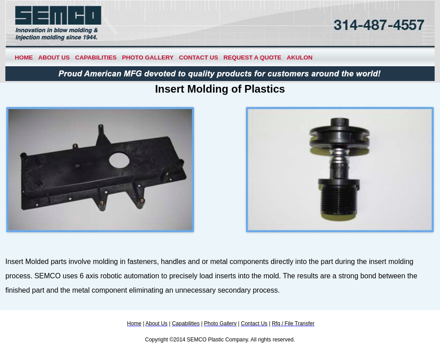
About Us (54, 57)
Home (24, 57)
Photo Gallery (148, 57)
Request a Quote (253, 57)
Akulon (300, 57)
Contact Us (198, 57)
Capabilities (96, 57)
